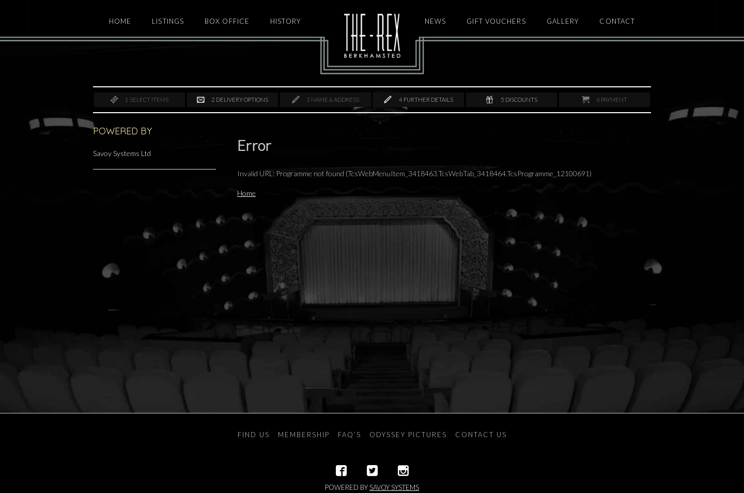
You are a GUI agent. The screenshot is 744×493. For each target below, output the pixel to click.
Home (246, 193)
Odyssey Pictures (408, 434)
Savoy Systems (394, 487)
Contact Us (481, 434)
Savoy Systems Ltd (122, 153)
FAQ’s (349, 434)
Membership (304, 434)
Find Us (254, 434)
